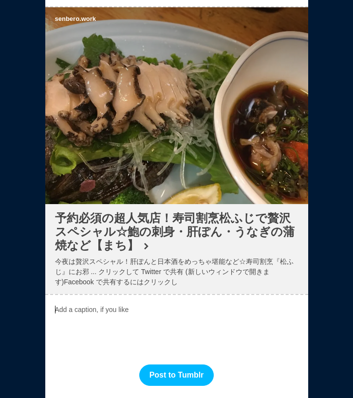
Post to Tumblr (176, 375)
